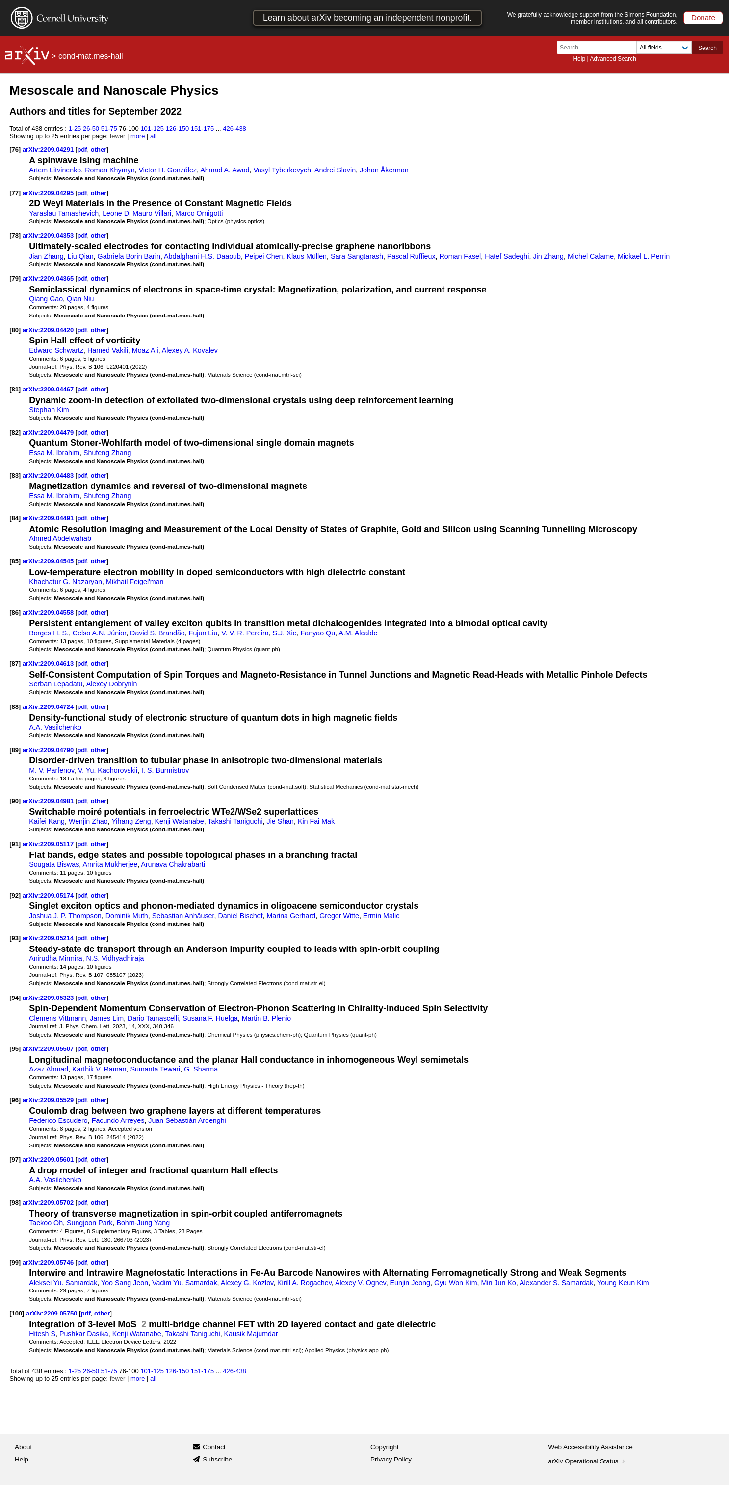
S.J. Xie (285, 633)
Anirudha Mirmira (55, 958)
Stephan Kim (49, 410)
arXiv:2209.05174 (49, 895)
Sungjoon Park (89, 1223)
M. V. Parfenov (51, 770)
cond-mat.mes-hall (90, 56)
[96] (15, 1100)
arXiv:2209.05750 (52, 1313)
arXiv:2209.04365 (49, 278)
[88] (15, 706)
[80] (15, 330)
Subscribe (217, 1459)
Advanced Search (613, 58)
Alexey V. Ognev (360, 1283)
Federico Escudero (58, 1120)
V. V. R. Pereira (244, 633)
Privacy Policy (391, 1459)
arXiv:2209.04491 (49, 518)
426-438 (234, 128)
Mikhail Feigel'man (135, 581)
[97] (15, 1159)
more (137, 136)
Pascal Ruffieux (411, 256)
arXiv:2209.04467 (49, 389)
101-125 (152, 128)
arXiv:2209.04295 (49, 192)
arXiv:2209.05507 (49, 1048)
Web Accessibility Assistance (590, 1447)
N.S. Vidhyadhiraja (115, 958)
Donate (703, 17)
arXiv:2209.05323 (49, 997)
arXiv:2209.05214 (49, 938)
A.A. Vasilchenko (55, 727)
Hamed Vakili (107, 350)
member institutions (596, 21)
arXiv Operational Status (587, 1461)
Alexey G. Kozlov (247, 1283)
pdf (82, 149)
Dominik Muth (126, 916)
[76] (15, 149)
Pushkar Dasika (83, 1334)
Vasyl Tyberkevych (282, 170)
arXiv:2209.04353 (49, 235)
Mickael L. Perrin (644, 256)
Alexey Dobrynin (111, 684)
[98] (15, 1202)
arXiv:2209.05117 (49, 844)
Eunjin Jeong (410, 1283)
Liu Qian (81, 256)
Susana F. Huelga (210, 1018)
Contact (214, 1447)
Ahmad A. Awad (224, 170)
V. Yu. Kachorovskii (107, 770)
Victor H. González (168, 170)
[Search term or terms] (599, 47)
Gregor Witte (339, 916)
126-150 (177, 128)
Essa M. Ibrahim (54, 453)
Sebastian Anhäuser (183, 916)
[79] (15, 278)
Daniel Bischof (240, 916)
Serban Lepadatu (55, 684)
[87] (15, 663)
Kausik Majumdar (251, 1334)
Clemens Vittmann (57, 1018)
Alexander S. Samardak (557, 1283)
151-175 (202, 128)
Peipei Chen (264, 256)
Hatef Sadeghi (507, 256)
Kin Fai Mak (316, 821)
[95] (15, 1048)
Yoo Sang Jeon (124, 1283)
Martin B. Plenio (266, 1018)
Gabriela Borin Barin (129, 256)
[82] (15, 432)
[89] (15, 750)
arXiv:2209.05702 (49, 1202)
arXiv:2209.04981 (49, 800)
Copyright (384, 1447)
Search (707, 48)
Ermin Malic (381, 916)
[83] (15, 475)
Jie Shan (280, 821)
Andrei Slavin (335, 170)
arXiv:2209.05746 (49, 1262)
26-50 (91, 128)
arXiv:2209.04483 (49, 475)
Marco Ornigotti (199, 213)
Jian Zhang (46, 256)
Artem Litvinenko (55, 170)
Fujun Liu (203, 633)
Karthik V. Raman (99, 1069)
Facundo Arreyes (118, 1120)
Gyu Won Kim (455, 1283)
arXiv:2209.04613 (49, 663)
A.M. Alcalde (357, 633)
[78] (15, 235)
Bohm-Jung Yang (143, 1223)
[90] (15, 800)
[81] (15, 389)
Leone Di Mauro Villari (137, 213)
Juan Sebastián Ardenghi (187, 1120)
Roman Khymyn (109, 170)
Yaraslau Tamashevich (64, 213)
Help (579, 58)
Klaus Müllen (306, 256)
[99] (15, 1262)
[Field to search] (664, 47)
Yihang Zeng (131, 821)
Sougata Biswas (54, 864)
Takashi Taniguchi (235, 821)
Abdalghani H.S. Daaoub (202, 256)
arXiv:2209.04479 (49, 432)
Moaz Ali (145, 350)
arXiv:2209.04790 (49, 750)
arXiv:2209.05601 (49, 1159)
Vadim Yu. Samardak (184, 1283)
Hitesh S (42, 1334)
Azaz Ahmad (48, 1069)
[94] (15, 997)
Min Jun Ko (498, 1283)
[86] (15, 612)
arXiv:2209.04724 (49, 706)
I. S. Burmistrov (165, 770)
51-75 (109, 128)
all (153, 136)
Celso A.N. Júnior (99, 633)
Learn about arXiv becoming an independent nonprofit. (367, 18)
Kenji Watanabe (179, 821)
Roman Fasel (460, 256)
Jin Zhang (548, 256)
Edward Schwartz (56, 350)
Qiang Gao (46, 299)
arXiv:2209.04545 (49, 561)
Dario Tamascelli (153, 1018)
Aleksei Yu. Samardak (63, 1283)
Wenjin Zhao (88, 821)
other (98, 149)
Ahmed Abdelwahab (60, 538)
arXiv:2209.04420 (49, 330)
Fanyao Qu (318, 633)
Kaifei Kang (47, 821)
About (23, 1447)
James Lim (107, 1018)
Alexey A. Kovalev (190, 350)
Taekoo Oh (46, 1223)
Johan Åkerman (384, 170)
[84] (15, 518)
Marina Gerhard (290, 916)
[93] (15, 938)
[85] (15, 561)
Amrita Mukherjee (109, 864)
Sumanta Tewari (155, 1069)
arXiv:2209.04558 (49, 612)
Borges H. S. (49, 633)
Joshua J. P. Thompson (65, 916)
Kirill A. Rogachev (304, 1283)
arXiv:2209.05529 (49, 1100)
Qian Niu (80, 299)
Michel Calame (591, 256)
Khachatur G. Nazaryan (65, 581)
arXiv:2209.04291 (49, 149)
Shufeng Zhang (107, 453)
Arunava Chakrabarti (173, 864)
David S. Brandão (157, 633)
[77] (15, 192)
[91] (15, 844)
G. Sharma (201, 1069)
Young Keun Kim (623, 1283)
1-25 (74, 128)
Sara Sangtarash (357, 256)
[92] (15, 895)
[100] (16, 1313)
